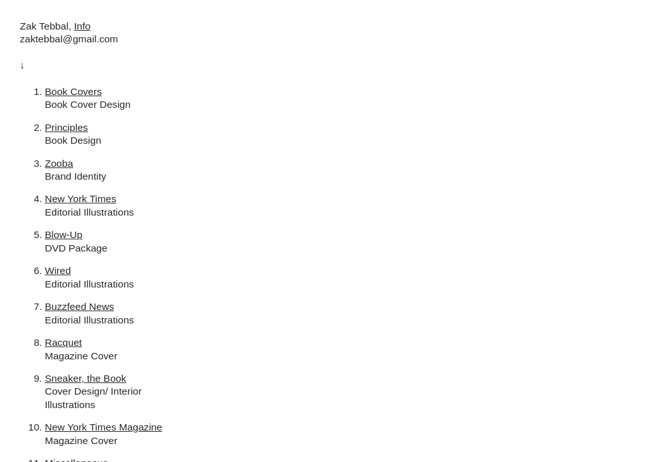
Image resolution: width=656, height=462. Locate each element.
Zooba (59, 163)
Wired (58, 270)
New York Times (80, 198)
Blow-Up (64, 234)
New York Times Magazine (103, 427)
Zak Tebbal (44, 26)
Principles (66, 127)
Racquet (63, 342)
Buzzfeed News (79, 306)
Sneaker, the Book (85, 378)
